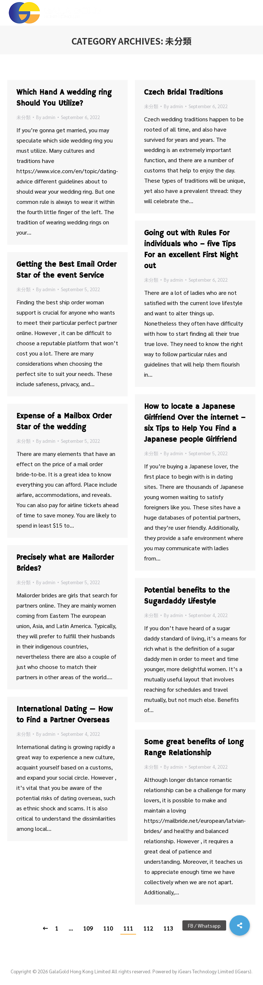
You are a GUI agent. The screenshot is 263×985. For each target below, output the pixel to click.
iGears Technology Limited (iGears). (215, 971)
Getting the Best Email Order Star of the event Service (66, 270)
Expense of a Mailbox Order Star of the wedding (64, 422)
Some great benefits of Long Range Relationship (194, 748)
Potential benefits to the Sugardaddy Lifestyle (187, 596)
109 (88, 928)
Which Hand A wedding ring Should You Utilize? (64, 98)
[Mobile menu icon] (252, 13)
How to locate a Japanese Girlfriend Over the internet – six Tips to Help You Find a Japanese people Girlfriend (194, 423)
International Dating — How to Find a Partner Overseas (64, 715)
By (45, 117)
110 (108, 928)
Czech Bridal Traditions (183, 92)
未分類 (23, 117)
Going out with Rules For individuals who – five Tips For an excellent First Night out (191, 250)
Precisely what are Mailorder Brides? (65, 563)
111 (128, 928)
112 (148, 928)
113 (168, 928)
